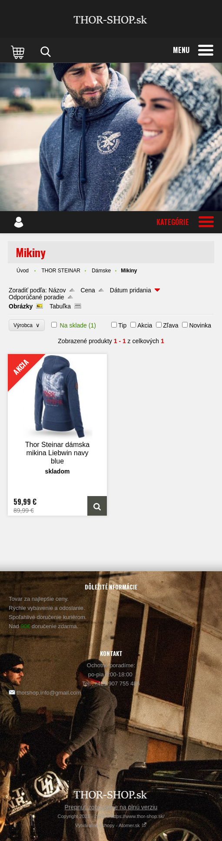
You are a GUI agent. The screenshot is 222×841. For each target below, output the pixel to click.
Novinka (200, 325)
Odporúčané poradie (36, 297)
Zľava (170, 325)
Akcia (144, 325)
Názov (57, 290)
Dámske (101, 271)
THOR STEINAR (60, 271)
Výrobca (26, 325)
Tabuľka (60, 306)
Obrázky (21, 306)
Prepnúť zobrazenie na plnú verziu (111, 807)
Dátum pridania (130, 290)
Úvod (23, 271)
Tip (122, 325)
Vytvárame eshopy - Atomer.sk (111, 825)
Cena (87, 290)
